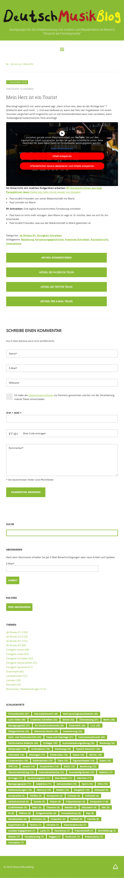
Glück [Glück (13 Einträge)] (69, 766)
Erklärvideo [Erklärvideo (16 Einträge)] (59, 754)
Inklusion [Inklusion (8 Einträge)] (39, 819)
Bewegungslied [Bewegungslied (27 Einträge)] (19, 725)
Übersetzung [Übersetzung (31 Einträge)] (88, 719)
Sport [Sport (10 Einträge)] (87, 783)
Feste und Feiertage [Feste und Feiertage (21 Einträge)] (59, 737)
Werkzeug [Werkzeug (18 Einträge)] (63, 749)
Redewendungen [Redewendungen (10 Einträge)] (20, 789)
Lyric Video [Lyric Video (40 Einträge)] (16, 719)
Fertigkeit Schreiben (49, 235)
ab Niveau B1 (27, 235)
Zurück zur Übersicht (22, 64)
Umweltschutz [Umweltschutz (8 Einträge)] (71, 813)
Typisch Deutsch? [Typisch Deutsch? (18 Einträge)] (88, 749)
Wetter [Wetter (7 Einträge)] (14, 836)
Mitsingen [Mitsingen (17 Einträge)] (37, 754)
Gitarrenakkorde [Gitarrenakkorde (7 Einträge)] (75, 824)
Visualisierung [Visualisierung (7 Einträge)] (34, 836)
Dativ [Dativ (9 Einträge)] (36, 807)
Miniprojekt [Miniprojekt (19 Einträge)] (17, 749)
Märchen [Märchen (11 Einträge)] (84, 778)
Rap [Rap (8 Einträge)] (90, 813)
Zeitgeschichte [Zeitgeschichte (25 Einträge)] (18, 731)
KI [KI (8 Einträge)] (11, 813)
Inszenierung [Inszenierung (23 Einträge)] (72, 731)
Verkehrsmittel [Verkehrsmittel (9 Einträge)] (18, 801)
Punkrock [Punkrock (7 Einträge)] (72, 836)
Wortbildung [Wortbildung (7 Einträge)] (107, 830)
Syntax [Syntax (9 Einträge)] (39, 801)
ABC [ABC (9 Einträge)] (105, 807)
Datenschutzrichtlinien (40, 395)
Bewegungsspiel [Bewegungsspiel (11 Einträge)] (19, 783)
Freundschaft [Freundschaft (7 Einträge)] (84, 830)
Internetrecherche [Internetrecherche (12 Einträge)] (51, 772)
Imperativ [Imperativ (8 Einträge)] (58, 819)
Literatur (11, 680)
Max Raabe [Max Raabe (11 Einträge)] (63, 778)
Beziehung (27, 239)
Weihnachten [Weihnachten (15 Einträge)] (43, 760)
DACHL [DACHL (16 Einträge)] (95, 754)
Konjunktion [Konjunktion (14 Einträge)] (49, 766)
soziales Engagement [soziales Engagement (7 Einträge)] (21, 830)
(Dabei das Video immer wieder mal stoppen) (55, 192)
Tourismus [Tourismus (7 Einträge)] (62, 830)
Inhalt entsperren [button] (62, 156)
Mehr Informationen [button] (62, 148)
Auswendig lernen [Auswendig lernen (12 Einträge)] (81, 772)
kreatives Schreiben (77, 239)
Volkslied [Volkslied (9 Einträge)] (92, 795)
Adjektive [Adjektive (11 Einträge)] (44, 783)
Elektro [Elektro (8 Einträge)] (25, 813)
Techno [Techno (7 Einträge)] (35, 824)
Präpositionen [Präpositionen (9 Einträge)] (75, 801)
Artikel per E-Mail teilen (56, 301)
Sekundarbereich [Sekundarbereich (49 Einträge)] (46, 713)
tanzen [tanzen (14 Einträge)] (28, 766)
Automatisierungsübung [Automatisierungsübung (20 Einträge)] (78, 743)
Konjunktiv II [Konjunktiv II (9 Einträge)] (99, 801)
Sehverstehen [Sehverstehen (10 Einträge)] (67, 783)
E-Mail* (52, 567)
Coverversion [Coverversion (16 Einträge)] (18, 760)
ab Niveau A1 (13, 632)
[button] (56, 272)
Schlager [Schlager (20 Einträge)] (50, 743)
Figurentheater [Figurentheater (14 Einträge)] (83, 760)
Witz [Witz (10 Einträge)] (103, 783)
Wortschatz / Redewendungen (23, 689)
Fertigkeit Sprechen (17, 667)
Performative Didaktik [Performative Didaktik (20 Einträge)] (23, 743)
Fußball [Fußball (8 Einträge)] (76, 819)
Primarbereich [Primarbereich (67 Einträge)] (18, 713)
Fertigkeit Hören (15, 649)
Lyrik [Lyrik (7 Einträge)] (44, 830)
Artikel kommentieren (56, 257)
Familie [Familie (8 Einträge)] (93, 819)
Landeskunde (13, 675)
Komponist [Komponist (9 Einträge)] (55, 795)
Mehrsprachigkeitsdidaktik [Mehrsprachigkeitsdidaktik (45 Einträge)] (80, 713)
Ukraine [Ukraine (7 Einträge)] (52, 824)
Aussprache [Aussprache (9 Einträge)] (16, 795)
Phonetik (11, 684)
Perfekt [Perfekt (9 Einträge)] (36, 795)
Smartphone (13, 243)
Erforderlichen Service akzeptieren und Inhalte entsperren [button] (62, 166)
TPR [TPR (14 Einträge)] (12, 766)
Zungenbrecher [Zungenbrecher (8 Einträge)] (46, 813)
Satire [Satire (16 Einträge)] (78, 754)
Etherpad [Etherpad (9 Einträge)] (101, 789)
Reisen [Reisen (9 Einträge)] (55, 801)
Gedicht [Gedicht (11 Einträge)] (105, 772)
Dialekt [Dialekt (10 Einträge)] (62, 789)
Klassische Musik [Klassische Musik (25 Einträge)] (46, 731)
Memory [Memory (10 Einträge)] (44, 789)
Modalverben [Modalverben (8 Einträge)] (17, 819)
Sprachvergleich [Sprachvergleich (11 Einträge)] (38, 778)
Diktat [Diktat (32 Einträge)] (68, 719)
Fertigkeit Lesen (15, 654)
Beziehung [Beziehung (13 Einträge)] (88, 766)
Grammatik (12, 671)
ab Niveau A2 (13, 636)
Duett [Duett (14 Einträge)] (105, 760)
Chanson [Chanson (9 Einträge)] (53, 807)
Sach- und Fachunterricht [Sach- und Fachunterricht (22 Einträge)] (24, 737)
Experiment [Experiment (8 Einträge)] (16, 824)
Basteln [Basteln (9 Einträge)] (71, 807)
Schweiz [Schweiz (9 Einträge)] (74, 795)
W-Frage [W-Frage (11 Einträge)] (15, 778)
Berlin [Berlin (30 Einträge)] (109, 719)
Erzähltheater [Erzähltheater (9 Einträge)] (17, 807)
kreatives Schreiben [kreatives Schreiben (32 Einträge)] (43, 719)
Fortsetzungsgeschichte (49, 239)
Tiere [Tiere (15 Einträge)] (63, 760)
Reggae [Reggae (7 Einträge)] (54, 836)
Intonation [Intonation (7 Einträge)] (16, 842)
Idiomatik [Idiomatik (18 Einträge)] (16, 754)
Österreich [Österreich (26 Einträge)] (77, 725)
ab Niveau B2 (13, 645)
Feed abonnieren (19, 607)
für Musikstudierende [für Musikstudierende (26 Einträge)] (49, 725)
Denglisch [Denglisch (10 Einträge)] (81, 789)
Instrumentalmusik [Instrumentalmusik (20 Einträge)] (91, 737)
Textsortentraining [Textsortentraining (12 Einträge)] (21, 772)
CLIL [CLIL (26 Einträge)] (95, 725)
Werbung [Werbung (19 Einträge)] (107, 743)
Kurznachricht (99, 239)
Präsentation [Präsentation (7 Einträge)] (94, 836)
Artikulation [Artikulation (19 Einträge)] (40, 749)
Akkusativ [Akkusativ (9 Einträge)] (89, 807)
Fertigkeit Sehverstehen (19, 662)
